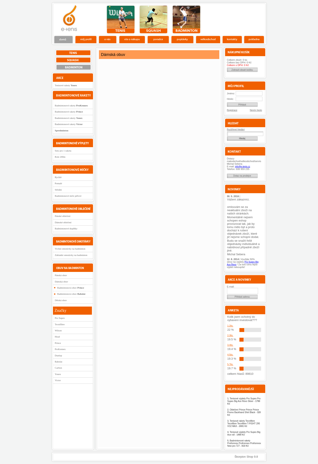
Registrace (232, 110)
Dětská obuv (61, 300)
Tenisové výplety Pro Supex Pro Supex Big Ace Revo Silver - (244, 401)
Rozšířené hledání (236, 129)
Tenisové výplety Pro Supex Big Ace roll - (243, 433)
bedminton (186, 19)
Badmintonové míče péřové (68, 196)
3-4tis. (230, 345)
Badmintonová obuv (70, 287)
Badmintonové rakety (71, 105)
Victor (58, 380)
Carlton (58, 367)
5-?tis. (230, 364)
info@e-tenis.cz (242, 166)
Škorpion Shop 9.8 (246, 456)
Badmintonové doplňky (66, 228)
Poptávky (182, 39)
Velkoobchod (208, 39)
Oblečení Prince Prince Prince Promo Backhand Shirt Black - (244, 412)
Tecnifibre (60, 324)
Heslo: (230, 99)
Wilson (58, 330)
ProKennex (60, 349)
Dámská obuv (61, 281)
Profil (86, 39)
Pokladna (254, 39)
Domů (63, 39)
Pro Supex (60, 318)
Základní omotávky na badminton (71, 255)
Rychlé (58, 177)
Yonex (58, 374)
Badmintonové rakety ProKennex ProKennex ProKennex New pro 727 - (244, 443)
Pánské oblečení (62, 216)
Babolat (58, 361)
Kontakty (232, 39)
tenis (120, 19)
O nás (108, 39)
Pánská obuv (61, 275)
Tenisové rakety (66, 85)
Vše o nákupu (132, 39)
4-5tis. (230, 354)
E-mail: (230, 286)
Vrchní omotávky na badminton (70, 248)
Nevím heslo (256, 110)
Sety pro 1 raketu (63, 150)
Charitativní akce (243, 18)
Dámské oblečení (63, 222)
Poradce (158, 39)
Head (57, 336)
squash (153, 19)
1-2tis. (230, 326)
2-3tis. (230, 335)
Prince (58, 343)
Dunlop (58, 355)
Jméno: (231, 93)
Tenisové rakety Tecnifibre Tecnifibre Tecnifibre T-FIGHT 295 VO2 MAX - (243, 423)
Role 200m (60, 156)
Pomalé (58, 183)
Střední (58, 189)
